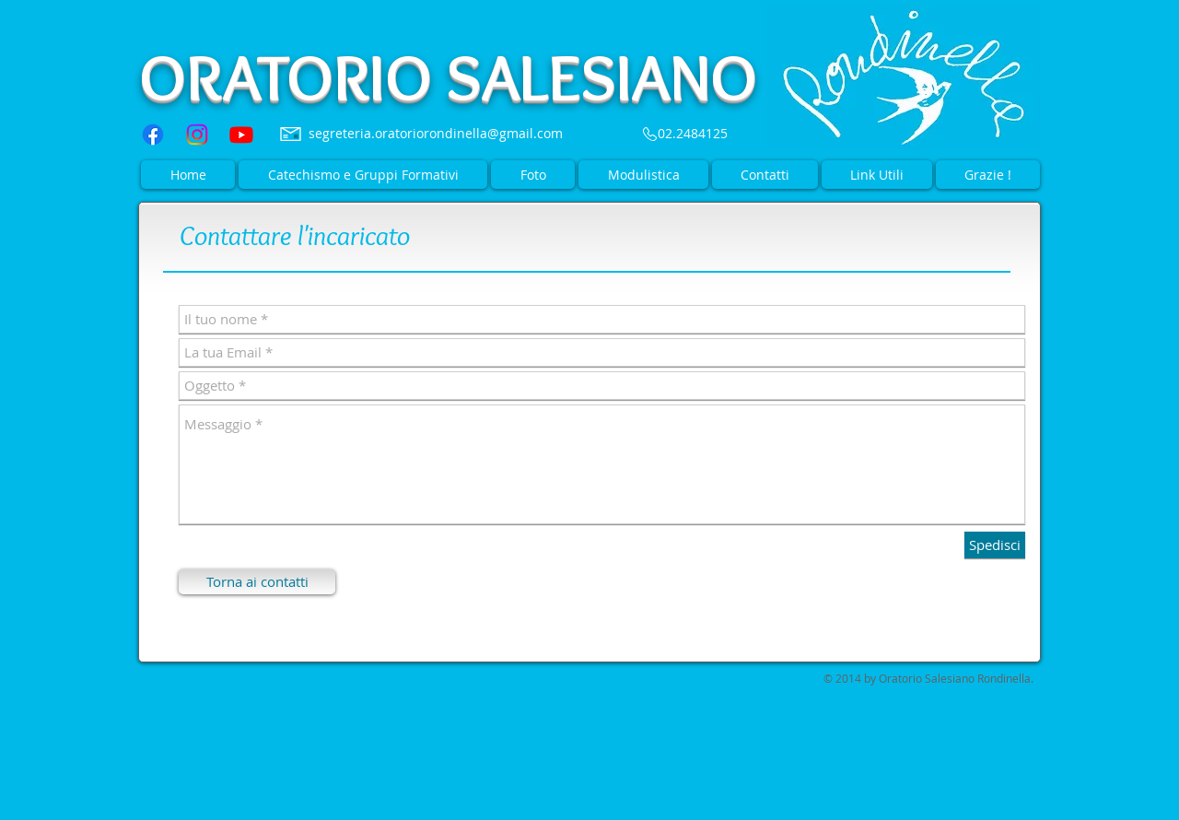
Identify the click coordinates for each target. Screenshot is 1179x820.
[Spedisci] (994, 545)
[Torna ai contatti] (257, 581)
